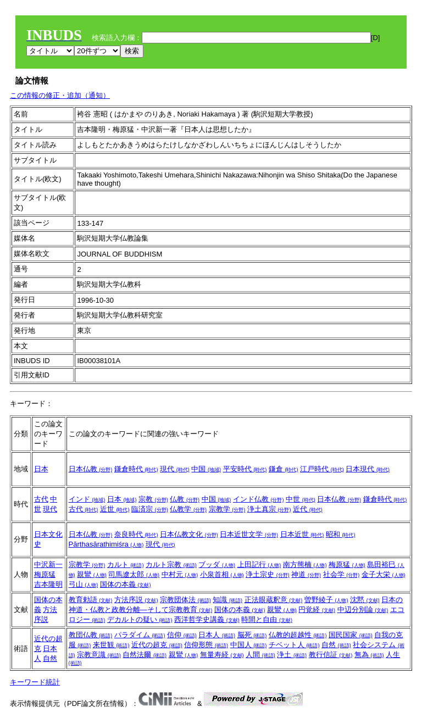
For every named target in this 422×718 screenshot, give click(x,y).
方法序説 (136, 599)
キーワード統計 (35, 682)
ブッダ (216, 564)
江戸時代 (322, 469)
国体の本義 (125, 584)
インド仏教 (258, 499)
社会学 (341, 574)
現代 (175, 469)
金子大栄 (384, 574)
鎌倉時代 (136, 469)
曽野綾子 (326, 599)
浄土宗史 (268, 574)
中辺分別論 (362, 609)
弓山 (83, 584)
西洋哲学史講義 (207, 619)
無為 (369, 654)
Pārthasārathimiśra (106, 544)
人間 (260, 654)
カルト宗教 (171, 564)
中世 (300, 499)
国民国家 (351, 635)
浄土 (292, 654)
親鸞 (92, 574)
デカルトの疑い (140, 619)
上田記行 (259, 564)
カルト (125, 564)
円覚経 (316, 609)
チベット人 (294, 645)
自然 (50, 658)
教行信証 (331, 654)
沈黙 (365, 599)
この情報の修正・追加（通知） (60, 95)
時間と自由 (266, 619)
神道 (306, 574)
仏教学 (188, 509)
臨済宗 (149, 509)
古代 (41, 499)
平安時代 (245, 469)
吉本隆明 (48, 584)
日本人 (216, 635)
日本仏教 (91, 469)
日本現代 (368, 469)
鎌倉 (283, 469)
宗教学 (227, 509)
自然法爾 (144, 654)
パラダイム (139, 635)
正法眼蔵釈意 (274, 599)
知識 (227, 599)
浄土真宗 (269, 509)
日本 (41, 469)
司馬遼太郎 (133, 574)
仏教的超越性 (298, 635)
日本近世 (302, 534)
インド (87, 499)
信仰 (182, 635)
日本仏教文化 (189, 534)
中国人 (248, 645)
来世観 (111, 645)
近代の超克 (156, 645)
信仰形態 (206, 645)
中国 (206, 469)
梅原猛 (44, 574)
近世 (115, 509)
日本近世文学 (249, 534)
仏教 (184, 499)
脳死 (252, 635)
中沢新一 (48, 564)
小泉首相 (222, 574)
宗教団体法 (185, 599)
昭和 (341, 534)
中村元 (180, 574)
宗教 (153, 499)
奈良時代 (136, 534)
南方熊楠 (305, 564)
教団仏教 (91, 635)
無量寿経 (222, 654)
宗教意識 (99, 654)
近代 (308, 509)
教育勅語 (91, 599)
